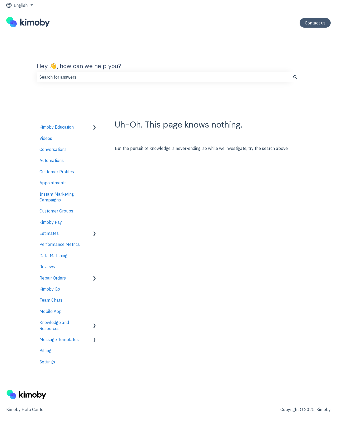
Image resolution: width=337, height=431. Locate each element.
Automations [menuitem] (51, 160)
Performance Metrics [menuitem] (59, 244)
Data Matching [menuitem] (53, 255)
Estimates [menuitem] (49, 233)
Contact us (315, 23)
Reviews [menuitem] (47, 266)
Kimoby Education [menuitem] (56, 127)
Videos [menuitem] (45, 138)
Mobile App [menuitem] (50, 311)
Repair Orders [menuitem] (52, 278)
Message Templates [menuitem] (59, 339)
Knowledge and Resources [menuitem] (54, 325)
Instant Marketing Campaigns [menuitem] (56, 196)
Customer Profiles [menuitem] (56, 171)
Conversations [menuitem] (53, 149)
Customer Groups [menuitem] (56, 211)
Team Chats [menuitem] (50, 300)
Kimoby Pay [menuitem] (50, 222)
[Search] (295, 77)
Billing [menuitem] (45, 350)
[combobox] (163, 77)
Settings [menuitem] (47, 361)
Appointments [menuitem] (53, 182)
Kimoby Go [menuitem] (49, 289)
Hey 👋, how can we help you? (79, 66)
